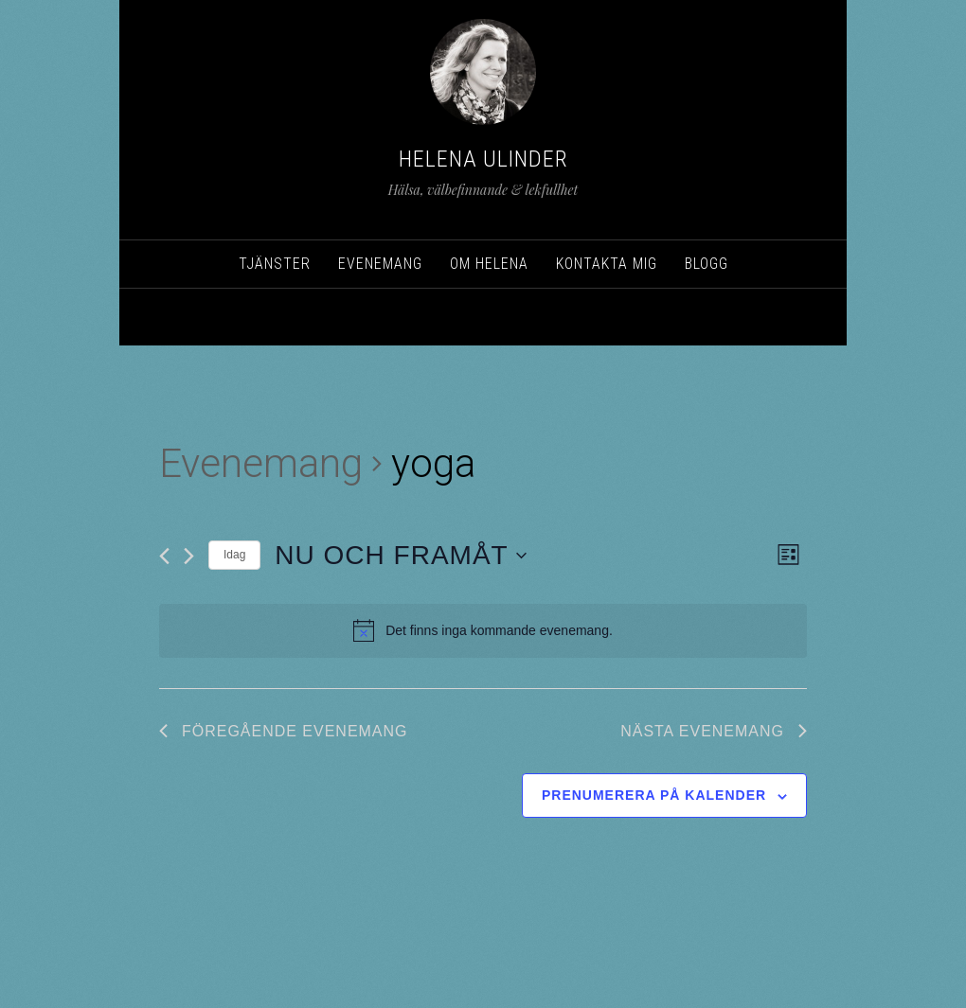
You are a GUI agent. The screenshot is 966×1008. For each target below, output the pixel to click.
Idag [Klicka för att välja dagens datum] (234, 554)
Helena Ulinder (483, 159)
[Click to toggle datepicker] (400, 556)
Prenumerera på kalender (654, 795)
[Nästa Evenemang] (189, 556)
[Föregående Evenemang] (164, 556)
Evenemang (261, 463)
